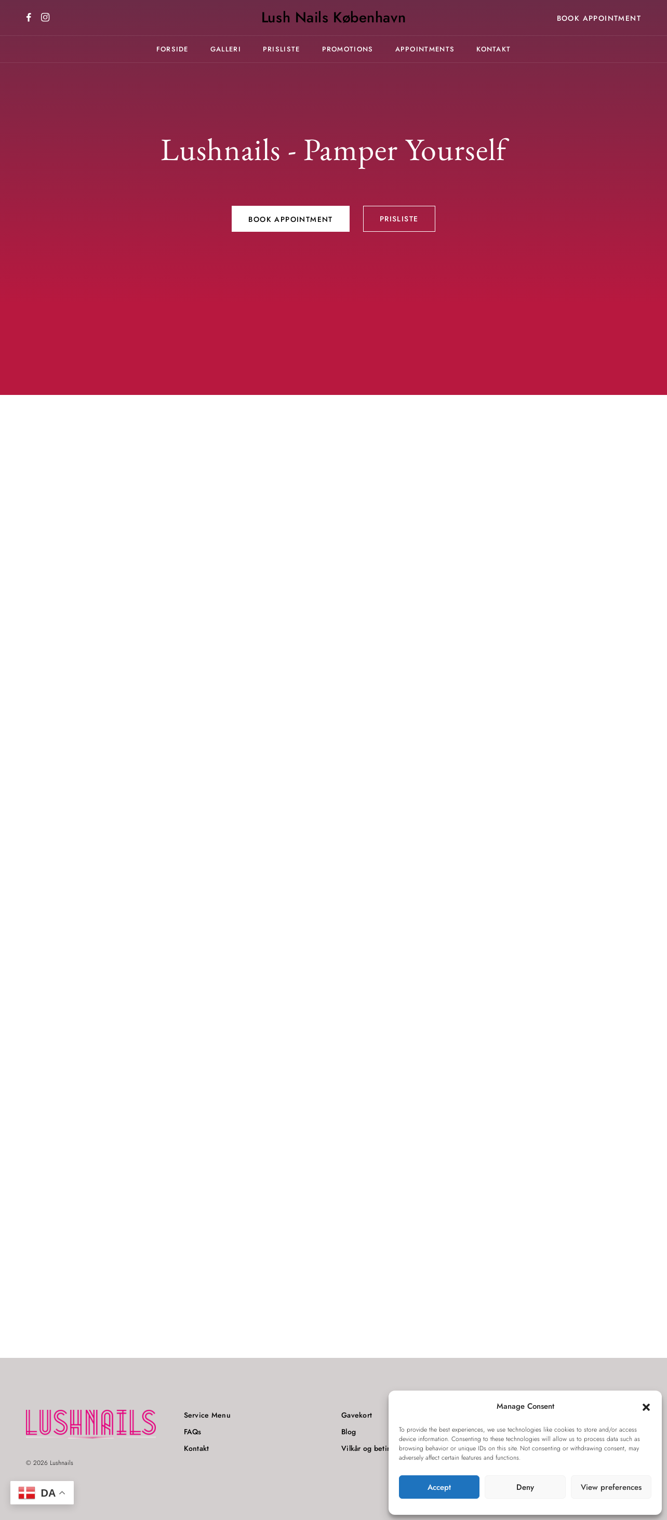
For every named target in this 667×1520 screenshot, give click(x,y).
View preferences (611, 1487)
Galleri (225, 49)
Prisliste (281, 49)
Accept (439, 1487)
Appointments (425, 49)
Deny (525, 1487)
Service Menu (207, 1415)
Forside (172, 49)
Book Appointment (599, 18)
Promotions (347, 49)
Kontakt (493, 49)
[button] (646, 1407)
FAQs (193, 1431)
